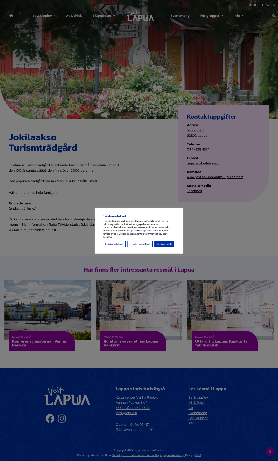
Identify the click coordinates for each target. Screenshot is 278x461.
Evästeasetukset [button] (114, 245)
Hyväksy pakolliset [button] (140, 245)
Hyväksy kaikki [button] (164, 245)
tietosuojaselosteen (146, 232)
